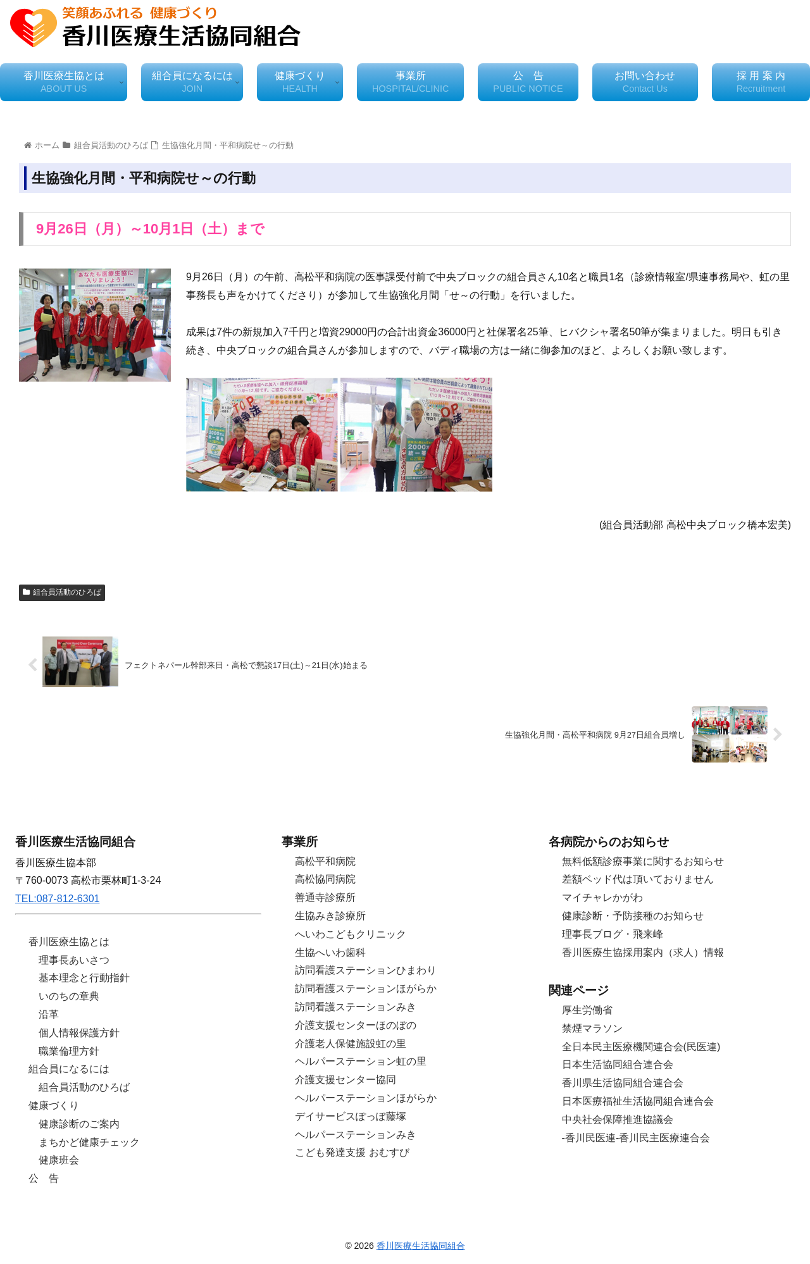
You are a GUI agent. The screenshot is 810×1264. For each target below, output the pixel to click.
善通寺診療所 (325, 897)
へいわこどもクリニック (350, 934)
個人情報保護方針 (79, 1032)
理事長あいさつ (74, 960)
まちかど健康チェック (89, 1142)
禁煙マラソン (592, 1028)
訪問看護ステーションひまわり (366, 970)
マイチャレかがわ (602, 897)
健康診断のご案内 (79, 1123)
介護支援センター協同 (345, 1079)
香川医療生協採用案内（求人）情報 (643, 952)
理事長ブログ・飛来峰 (612, 934)
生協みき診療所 (330, 915)
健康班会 (59, 1160)
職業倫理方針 (69, 1051)
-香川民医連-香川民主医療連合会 (636, 1137)
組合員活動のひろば (62, 592)
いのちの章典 (69, 996)
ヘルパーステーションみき (355, 1134)
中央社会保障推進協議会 (617, 1119)
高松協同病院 (325, 879)
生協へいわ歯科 (330, 952)
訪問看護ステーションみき (355, 1006)
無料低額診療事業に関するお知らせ (643, 861)
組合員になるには (68, 1068)
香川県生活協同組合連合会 (622, 1082)
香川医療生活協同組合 (421, 1246)
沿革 (49, 1014)
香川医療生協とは (68, 941)
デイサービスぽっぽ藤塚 (350, 1116)
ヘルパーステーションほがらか (366, 1098)
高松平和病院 (325, 861)
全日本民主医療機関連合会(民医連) (641, 1046)
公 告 (43, 1178)
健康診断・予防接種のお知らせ (633, 915)
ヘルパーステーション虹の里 (361, 1061)
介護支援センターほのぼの (355, 1025)
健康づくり (53, 1105)
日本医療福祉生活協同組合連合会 (638, 1101)
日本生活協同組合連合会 (617, 1064)
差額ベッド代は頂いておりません (638, 879)
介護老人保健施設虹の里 (350, 1043)
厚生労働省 (587, 1010)
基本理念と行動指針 (84, 977)
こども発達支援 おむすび (352, 1152)
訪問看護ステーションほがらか (366, 988)
